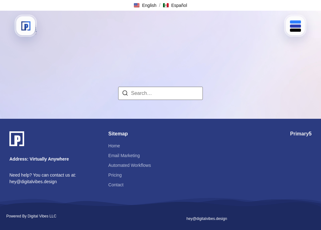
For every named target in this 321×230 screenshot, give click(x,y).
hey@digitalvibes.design (33, 181)
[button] (145, 5)
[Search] (125, 94)
